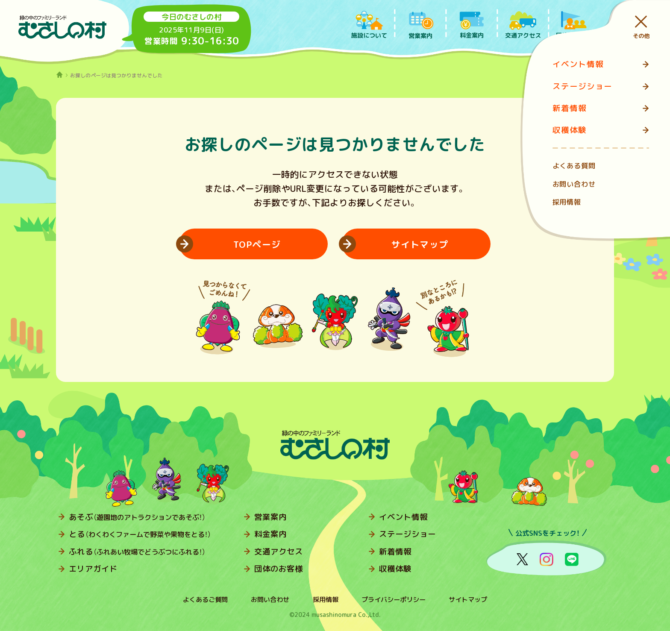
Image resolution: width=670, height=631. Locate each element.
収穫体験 (395, 568)
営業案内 (270, 516)
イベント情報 (403, 516)
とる (140, 534)
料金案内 (270, 534)
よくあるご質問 (205, 599)
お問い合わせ (270, 599)
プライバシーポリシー (393, 599)
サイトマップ (468, 599)
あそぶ (137, 516)
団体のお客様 (278, 568)
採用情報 (325, 599)
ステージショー (407, 534)
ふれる (137, 551)
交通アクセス (278, 551)
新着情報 (395, 551)
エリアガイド (93, 568)
